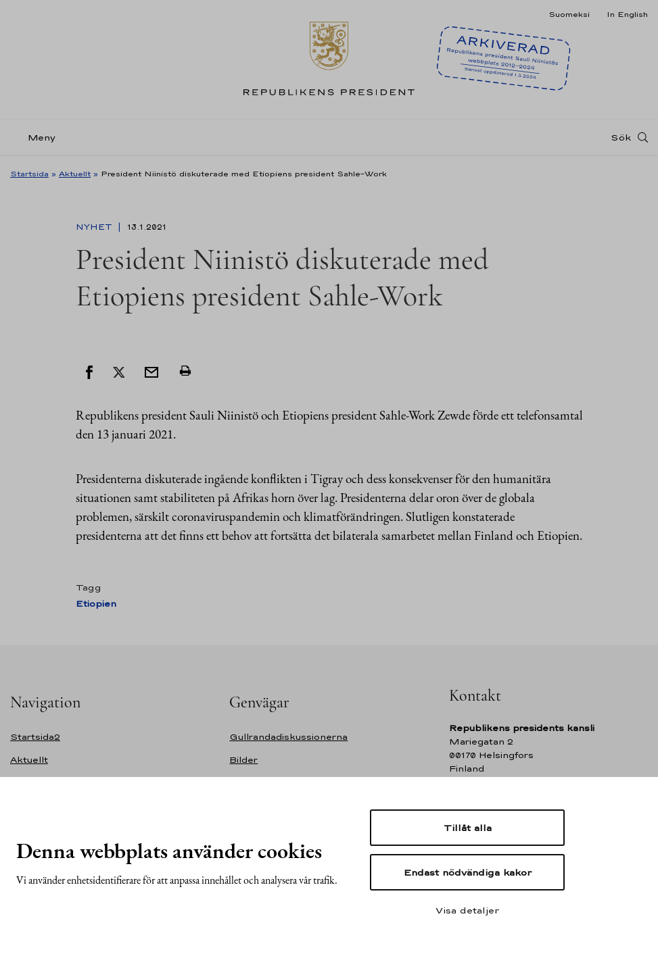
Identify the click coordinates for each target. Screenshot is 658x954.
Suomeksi (569, 14)
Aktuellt (75, 173)
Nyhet (95, 227)
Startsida (29, 173)
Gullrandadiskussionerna (288, 737)
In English (627, 14)
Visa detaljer (467, 910)
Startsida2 (35, 737)
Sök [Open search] (621, 137)
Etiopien (96, 603)
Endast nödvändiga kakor (468, 872)
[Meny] (37, 137)
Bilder (243, 759)
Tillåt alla (468, 828)
